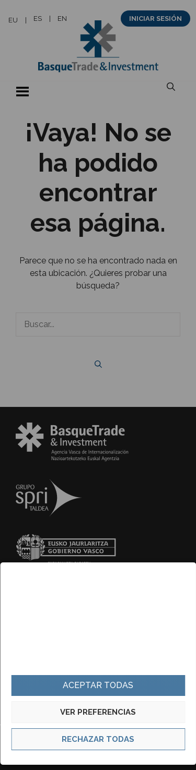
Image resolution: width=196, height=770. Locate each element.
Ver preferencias (98, 712)
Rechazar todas (98, 739)
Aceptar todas (98, 685)
